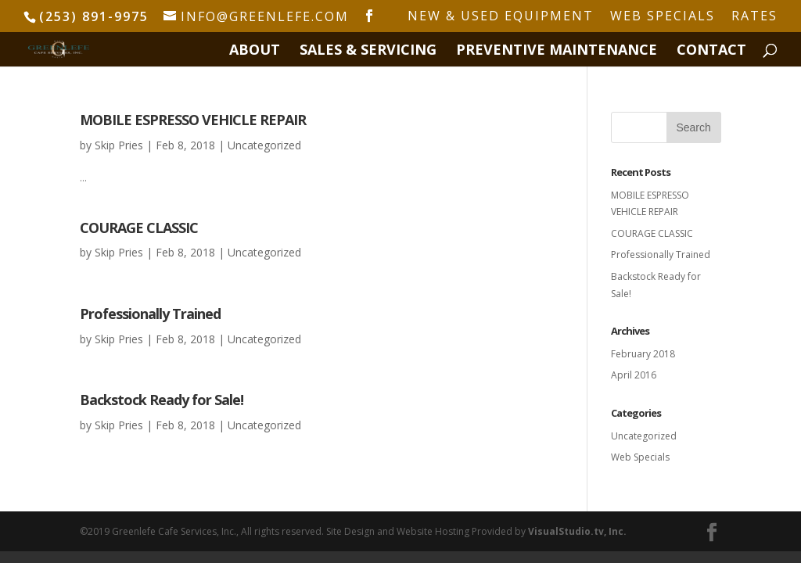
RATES (754, 16)
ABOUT (254, 51)
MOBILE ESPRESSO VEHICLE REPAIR (193, 119)
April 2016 (633, 375)
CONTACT (711, 51)
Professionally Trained (150, 313)
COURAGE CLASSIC (139, 227)
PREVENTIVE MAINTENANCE (556, 51)
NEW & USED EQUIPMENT (501, 16)
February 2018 (643, 353)
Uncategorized (264, 145)
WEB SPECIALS (662, 16)
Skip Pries (119, 145)
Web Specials (640, 457)
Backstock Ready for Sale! (161, 399)
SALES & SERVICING (368, 51)
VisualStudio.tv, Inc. (577, 531)
